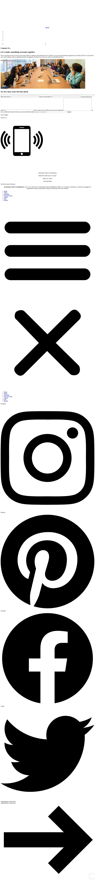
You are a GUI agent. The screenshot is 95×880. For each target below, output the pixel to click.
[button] (47, 300)
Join (5, 202)
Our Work (6, 198)
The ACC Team (8, 199)
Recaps (6, 204)
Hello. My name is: (20, 97)
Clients (6, 201)
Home (5, 195)
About (5, 196)
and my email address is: (60, 97)
